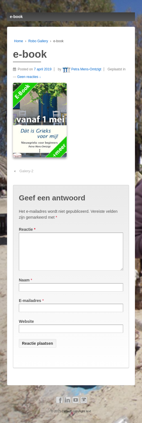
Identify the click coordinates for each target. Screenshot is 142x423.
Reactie (27, 229)
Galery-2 (26, 171)
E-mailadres (30, 307)
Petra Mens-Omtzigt (81, 69)
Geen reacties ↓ (29, 77)
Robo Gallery (38, 41)
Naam (24, 287)
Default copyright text (76, 418)
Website (26, 328)
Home (18, 41)
